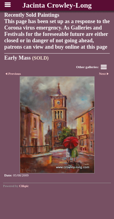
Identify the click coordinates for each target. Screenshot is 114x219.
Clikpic (24, 186)
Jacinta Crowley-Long (57, 5)
